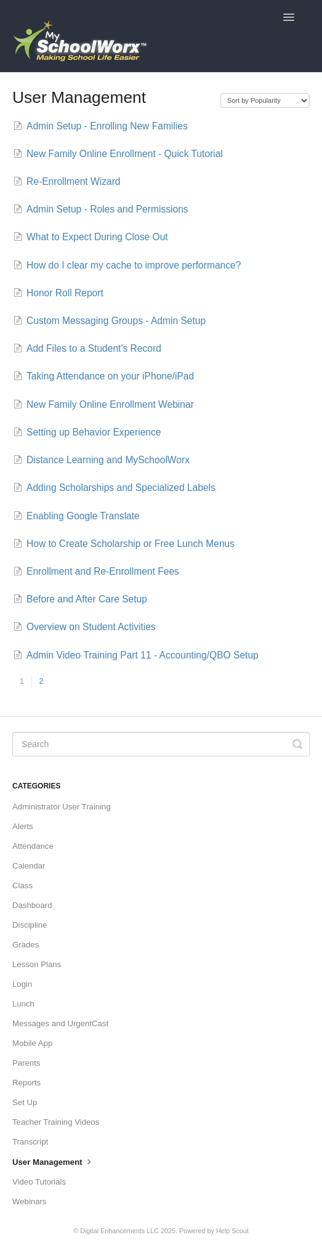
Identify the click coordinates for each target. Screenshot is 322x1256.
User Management (53, 1161)
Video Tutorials (39, 1181)
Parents (26, 1063)
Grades (25, 944)
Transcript (30, 1141)
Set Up (24, 1102)
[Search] (161, 744)
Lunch (23, 1003)
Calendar (29, 865)
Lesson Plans (36, 964)
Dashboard (32, 905)
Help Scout (232, 1230)
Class (22, 885)
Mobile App (32, 1043)
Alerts (22, 826)
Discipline (29, 925)
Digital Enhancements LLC (119, 1230)
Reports (26, 1082)
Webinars (29, 1201)
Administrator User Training (61, 806)
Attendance (33, 846)
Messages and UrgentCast (60, 1023)
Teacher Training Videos (55, 1122)
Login (22, 984)
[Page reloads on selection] (265, 100)
